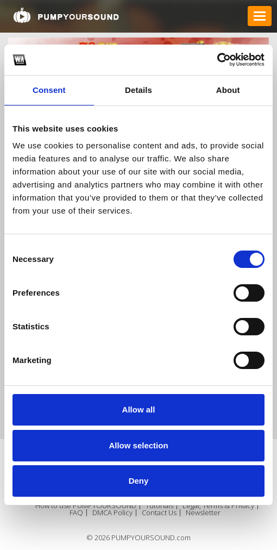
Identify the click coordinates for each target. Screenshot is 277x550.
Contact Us (159, 512)
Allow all (138, 409)
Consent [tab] (49, 90)
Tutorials (159, 505)
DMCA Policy (112, 512)
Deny (139, 480)
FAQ (76, 512)
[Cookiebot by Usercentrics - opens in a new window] (217, 60)
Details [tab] (138, 90)
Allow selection (138, 445)
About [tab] (228, 90)
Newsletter (203, 512)
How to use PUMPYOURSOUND (85, 505)
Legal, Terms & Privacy (218, 505)
